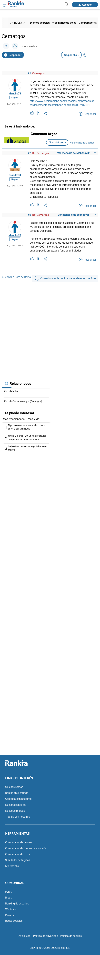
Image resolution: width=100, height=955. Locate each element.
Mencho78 (15, 93)
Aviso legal (25, 936)
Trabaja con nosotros (17, 816)
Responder (12, 55)
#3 (29, 214)
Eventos (9, 915)
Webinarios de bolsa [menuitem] (64, 22)
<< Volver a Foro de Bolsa (16, 277)
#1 (29, 73)
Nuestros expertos (15, 805)
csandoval (15, 175)
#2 (29, 153)
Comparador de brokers (18, 842)
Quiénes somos (14, 787)
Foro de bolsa (11, 391)
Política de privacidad (45, 936)
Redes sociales (13, 920)
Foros (8, 891)
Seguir (14, 97)
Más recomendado (14, 419)
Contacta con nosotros (18, 799)
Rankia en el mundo (16, 793)
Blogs (8, 897)
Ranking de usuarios (17, 903)
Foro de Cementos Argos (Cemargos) (23, 401)
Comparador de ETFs (17, 854)
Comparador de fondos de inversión (26, 848)
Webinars (10, 909)
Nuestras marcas (15, 810)
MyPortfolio (12, 866)
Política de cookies (71, 936)
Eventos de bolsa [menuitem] (40, 22)
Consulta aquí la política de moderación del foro (65, 278)
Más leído (33, 419)
